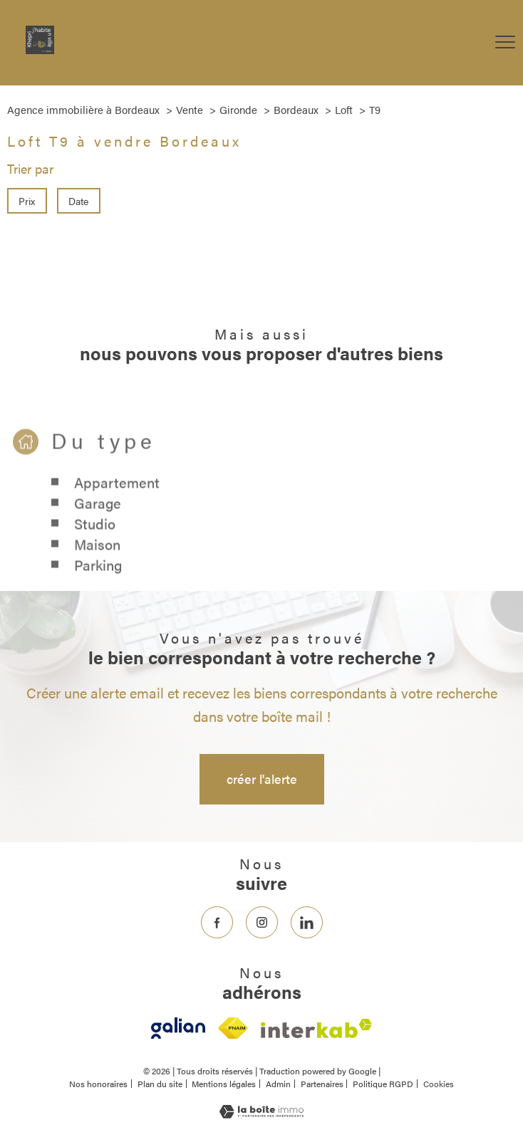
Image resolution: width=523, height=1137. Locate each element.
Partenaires (322, 1083)
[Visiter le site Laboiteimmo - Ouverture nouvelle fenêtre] (261, 1113)
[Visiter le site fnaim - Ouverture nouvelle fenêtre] (232, 1028)
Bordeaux (296, 109)
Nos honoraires (98, 1083)
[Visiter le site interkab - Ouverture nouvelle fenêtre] (316, 1028)
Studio (94, 540)
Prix (27, 201)
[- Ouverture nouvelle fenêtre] (178, 1028)
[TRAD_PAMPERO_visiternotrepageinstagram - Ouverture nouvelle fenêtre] (262, 922)
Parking (98, 581)
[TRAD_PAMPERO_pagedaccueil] (40, 49)
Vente (189, 109)
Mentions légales (224, 1083)
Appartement (117, 498)
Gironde (238, 109)
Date (79, 201)
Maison (97, 560)
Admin (278, 1083)
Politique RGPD (383, 1083)
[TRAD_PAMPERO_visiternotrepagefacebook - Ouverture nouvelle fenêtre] (217, 922)
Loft (344, 109)
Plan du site (160, 1083)
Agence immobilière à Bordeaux (83, 109)
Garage (97, 519)
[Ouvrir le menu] (505, 43)
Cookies (438, 1084)
